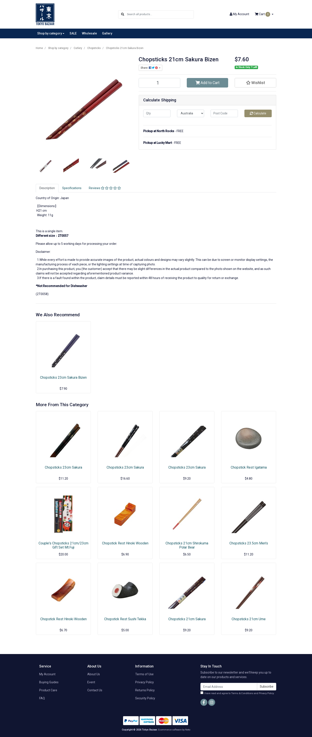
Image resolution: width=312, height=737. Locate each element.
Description (47, 188)
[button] (255, 83)
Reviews (105, 188)
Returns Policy (145, 690)
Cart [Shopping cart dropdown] (263, 14)
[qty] (157, 113)
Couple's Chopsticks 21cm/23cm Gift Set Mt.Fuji (63, 545)
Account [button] (239, 14)
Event (91, 682)
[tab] (47, 188)
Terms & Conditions (242, 693)
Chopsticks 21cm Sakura (187, 619)
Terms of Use (144, 674)
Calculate (258, 113)
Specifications (71, 188)
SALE (73, 33)
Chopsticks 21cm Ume (249, 619)
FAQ (42, 698)
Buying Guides (48, 682)
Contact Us (94, 690)
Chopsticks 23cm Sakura (63, 467)
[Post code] (224, 113)
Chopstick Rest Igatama (249, 467)
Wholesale (89, 33)
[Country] (190, 113)
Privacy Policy (144, 682)
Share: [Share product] (149, 67)
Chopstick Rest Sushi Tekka (125, 619)
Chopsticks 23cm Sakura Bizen (63, 377)
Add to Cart (207, 83)
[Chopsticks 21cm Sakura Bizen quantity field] (159, 83)
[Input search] (160, 14)
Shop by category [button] (49, 33)
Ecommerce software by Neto (174, 729)
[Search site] (122, 14)
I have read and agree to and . (237, 693)
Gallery (107, 33)
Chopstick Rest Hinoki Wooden (125, 543)
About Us (93, 674)
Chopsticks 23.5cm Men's (248, 543)
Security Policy (145, 698)
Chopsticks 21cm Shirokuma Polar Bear (187, 545)
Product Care (48, 690)
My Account (47, 674)
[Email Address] (228, 686)
